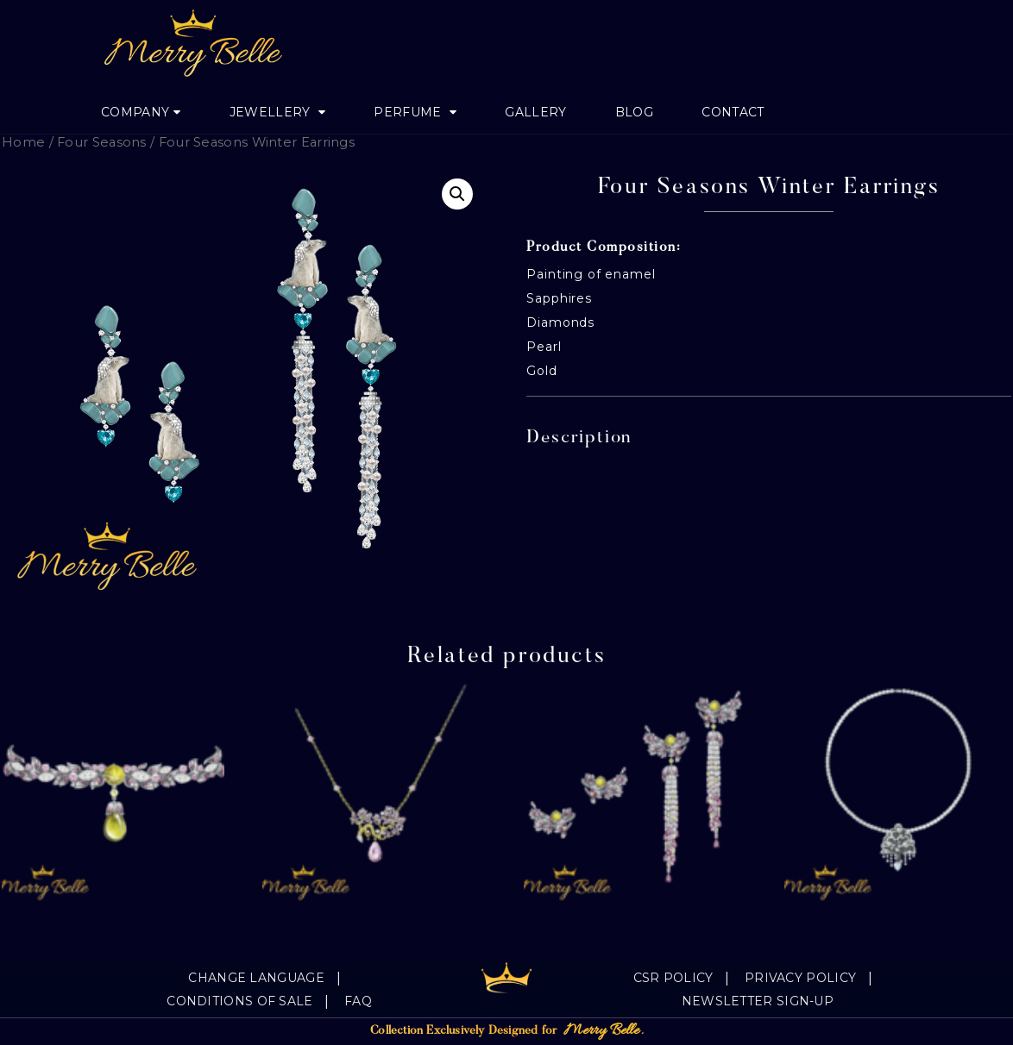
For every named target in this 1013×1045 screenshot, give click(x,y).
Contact (733, 112)
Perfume (409, 112)
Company (135, 112)
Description (579, 438)
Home (23, 142)
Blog (634, 112)
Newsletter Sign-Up (758, 1001)
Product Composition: (603, 247)
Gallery (535, 112)
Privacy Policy (800, 978)
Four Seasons (102, 142)
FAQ (358, 1001)
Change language (256, 978)
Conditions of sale (239, 1001)
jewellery (272, 112)
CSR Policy (673, 978)
